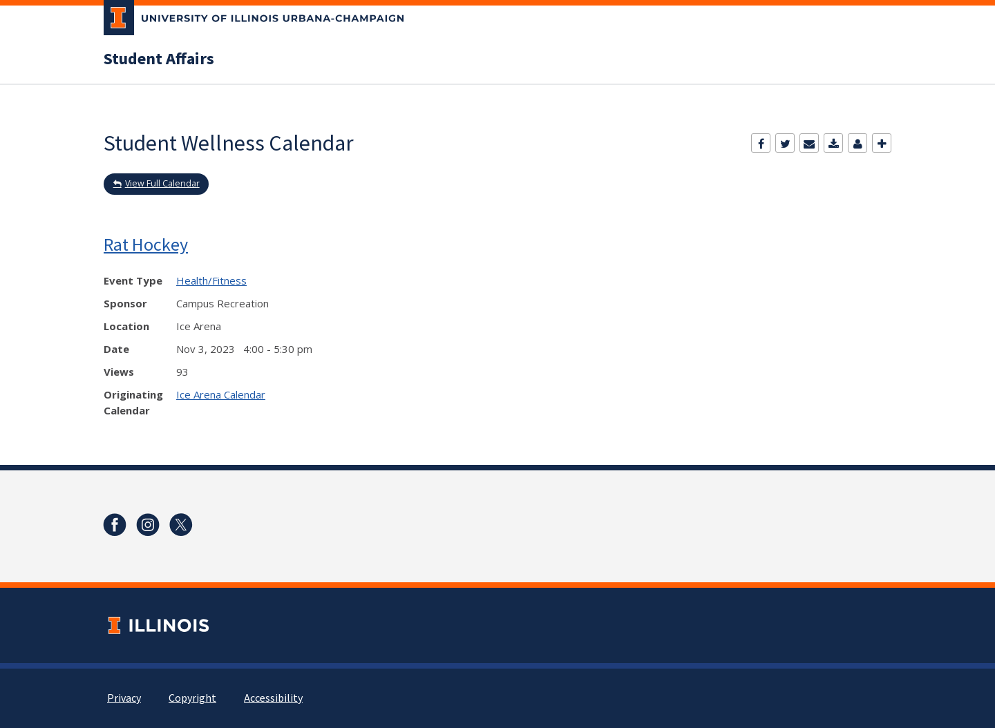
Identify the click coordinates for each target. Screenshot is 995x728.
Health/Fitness (211, 280)
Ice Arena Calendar (220, 394)
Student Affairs (159, 59)
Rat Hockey (146, 244)
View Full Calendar (162, 183)
